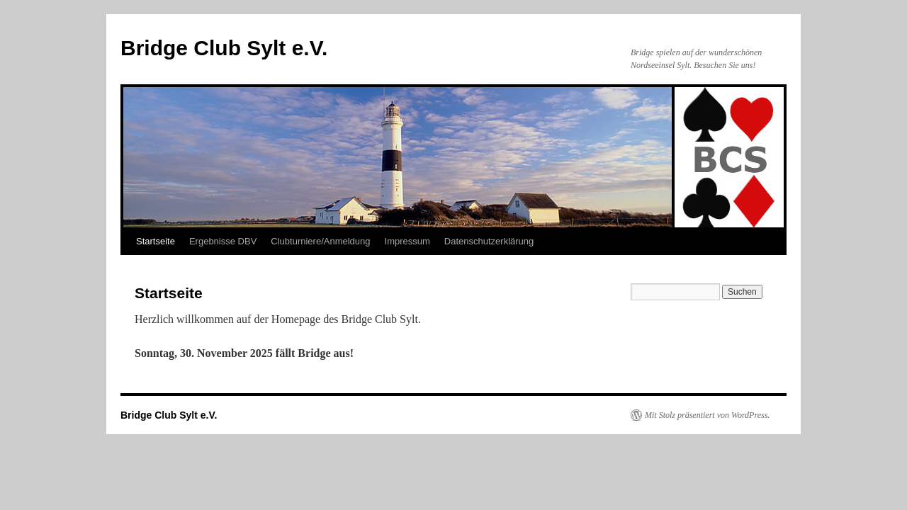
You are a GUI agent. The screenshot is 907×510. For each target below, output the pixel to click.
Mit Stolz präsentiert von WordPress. (707, 415)
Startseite (155, 241)
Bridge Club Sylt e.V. (223, 48)
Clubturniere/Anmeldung (320, 241)
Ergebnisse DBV (223, 241)
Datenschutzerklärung (489, 241)
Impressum (407, 241)
